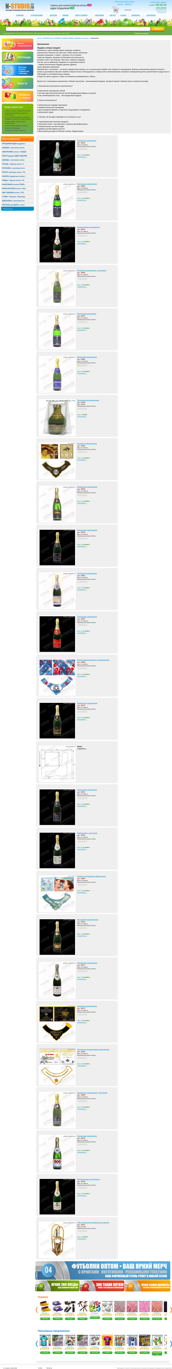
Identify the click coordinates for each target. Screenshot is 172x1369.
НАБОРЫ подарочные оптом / (14, 176)
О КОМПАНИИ (37, 15)
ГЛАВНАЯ (20, 15)
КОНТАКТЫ (151, 15)
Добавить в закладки (142, 33)
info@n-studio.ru (160, 2)
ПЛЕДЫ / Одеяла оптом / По (13, 180)
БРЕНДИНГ (99, 15)
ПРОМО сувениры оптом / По (13, 172)
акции (65, 15)
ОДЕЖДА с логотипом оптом (13, 160)
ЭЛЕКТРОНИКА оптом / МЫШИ (14, 152)
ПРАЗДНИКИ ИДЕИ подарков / (14, 144)
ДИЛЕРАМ (136, 15)
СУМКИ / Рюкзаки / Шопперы (13, 197)
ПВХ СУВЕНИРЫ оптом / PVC (13, 192)
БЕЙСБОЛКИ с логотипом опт (13, 201)
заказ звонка (161, 7)
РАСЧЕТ (113, 15)
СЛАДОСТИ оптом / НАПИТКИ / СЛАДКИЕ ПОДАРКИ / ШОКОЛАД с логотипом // (66, 38)
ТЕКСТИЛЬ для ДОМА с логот (13, 205)
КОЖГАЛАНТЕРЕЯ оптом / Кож (14, 188)
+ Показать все (7, 209)
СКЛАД (123, 15)
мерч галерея (81, 15)
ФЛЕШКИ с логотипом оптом (13, 148)
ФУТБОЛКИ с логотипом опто (13, 168)
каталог (53, 15)
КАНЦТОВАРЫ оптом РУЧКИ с (13, 184)
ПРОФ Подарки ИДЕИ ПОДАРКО (14, 156)
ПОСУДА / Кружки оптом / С (13, 164)
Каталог (39, 38)
